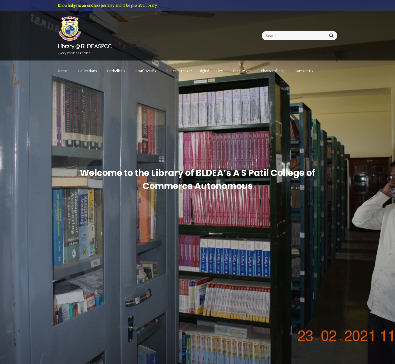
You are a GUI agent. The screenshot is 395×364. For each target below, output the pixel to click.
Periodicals (116, 70)
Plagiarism (242, 70)
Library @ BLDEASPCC (85, 46)
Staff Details (146, 70)
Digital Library (210, 70)
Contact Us (303, 70)
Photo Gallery (272, 70)
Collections (87, 70)
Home (63, 70)
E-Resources (177, 70)
